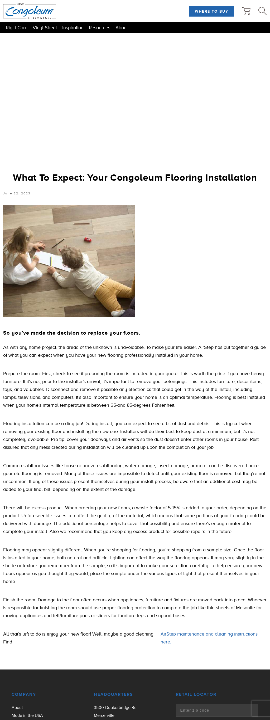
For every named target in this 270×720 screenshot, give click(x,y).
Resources (99, 27)
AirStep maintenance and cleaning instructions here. (209, 638)
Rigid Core (16, 27)
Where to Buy (211, 11)
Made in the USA (27, 715)
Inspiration (73, 27)
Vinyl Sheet (45, 27)
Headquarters (113, 694)
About (121, 27)
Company (24, 694)
